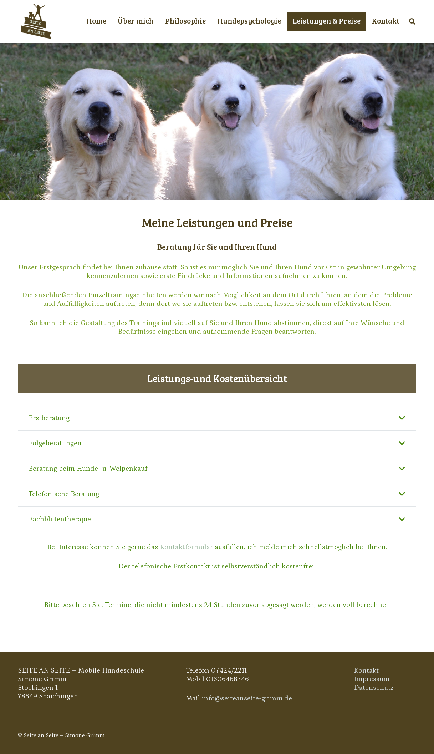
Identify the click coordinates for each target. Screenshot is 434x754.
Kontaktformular (186, 547)
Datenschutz (374, 688)
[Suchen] (412, 21)
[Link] (35, 21)
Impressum (372, 679)
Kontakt (366, 670)
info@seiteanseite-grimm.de (247, 698)
